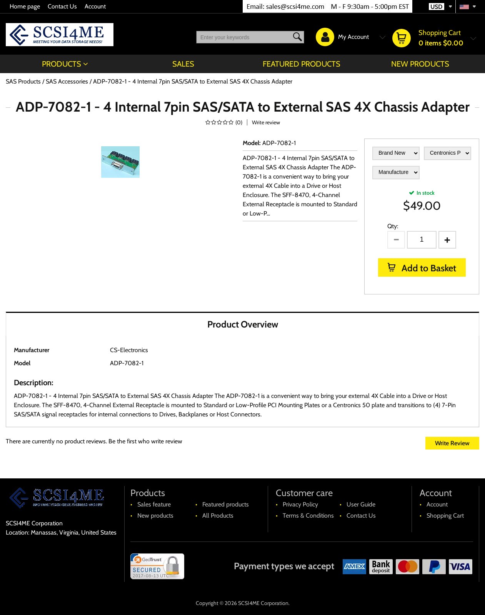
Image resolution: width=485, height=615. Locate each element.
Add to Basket (428, 268)
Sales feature (154, 504)
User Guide (361, 504)
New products (420, 64)
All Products (217, 515)
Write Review (452, 443)
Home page (25, 6)
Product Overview (242, 324)
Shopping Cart (445, 515)
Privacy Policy (300, 504)
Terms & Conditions (308, 515)
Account (95, 6)
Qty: (392, 226)
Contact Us (62, 6)
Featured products (301, 64)
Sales (183, 64)
